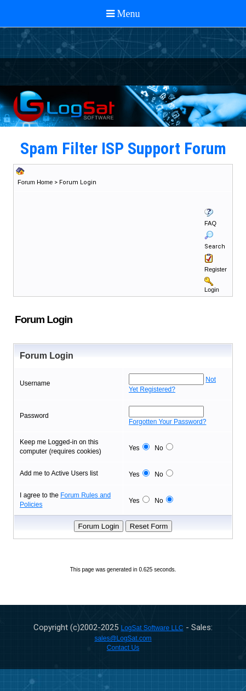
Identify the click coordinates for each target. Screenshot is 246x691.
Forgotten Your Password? (167, 422)
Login (211, 289)
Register (215, 269)
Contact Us (123, 648)
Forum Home (35, 182)
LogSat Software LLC (152, 628)
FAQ (210, 223)
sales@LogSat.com (122, 638)
